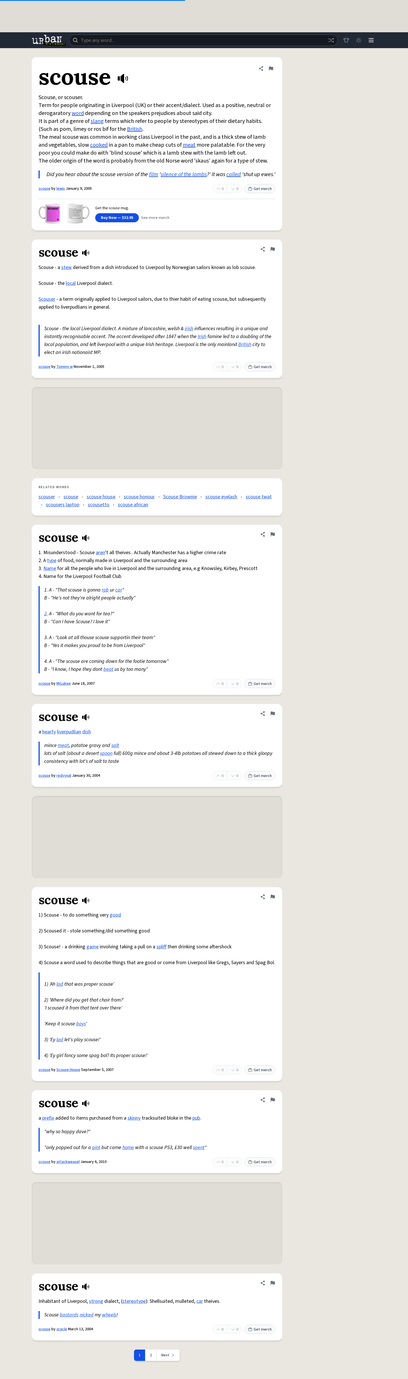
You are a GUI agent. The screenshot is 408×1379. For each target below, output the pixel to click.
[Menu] (371, 40)
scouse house (101, 496)
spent (199, 1147)
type (51, 560)
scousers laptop (62, 504)
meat (189, 145)
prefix (48, 1118)
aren (100, 552)
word (78, 113)
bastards (69, 1314)
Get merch (260, 189)
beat (108, 669)
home (128, 1147)
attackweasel (68, 1162)
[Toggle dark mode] (359, 40)
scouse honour (139, 496)
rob (105, 590)
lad (59, 984)
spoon (106, 753)
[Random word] (331, 40)
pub (196, 1118)
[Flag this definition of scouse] (270, 68)
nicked (87, 1314)
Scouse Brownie (180, 496)
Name (49, 568)
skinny (134, 1118)
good (115, 915)
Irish (202, 336)
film (153, 174)
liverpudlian (69, 731)
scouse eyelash (221, 496)
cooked (99, 145)
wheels (109, 1314)
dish (86, 731)
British (134, 129)
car (118, 590)
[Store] (346, 40)
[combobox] (203, 40)
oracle (61, 1329)
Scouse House (68, 1070)
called (233, 174)
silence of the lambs (184, 174)
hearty (49, 731)
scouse (44, 188)
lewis (60, 188)
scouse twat (259, 496)
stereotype (134, 1301)
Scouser (47, 299)
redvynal (63, 775)
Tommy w (64, 367)
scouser (47, 496)
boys (81, 1023)
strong (96, 1301)
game (92, 946)
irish (189, 328)
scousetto (98, 504)
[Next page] (168, 1355)
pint (96, 1147)
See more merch (155, 218)
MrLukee (63, 683)
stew (66, 267)
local (71, 283)
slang (97, 121)
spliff (161, 946)
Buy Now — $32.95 (117, 218)
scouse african (133, 504)
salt (115, 745)
